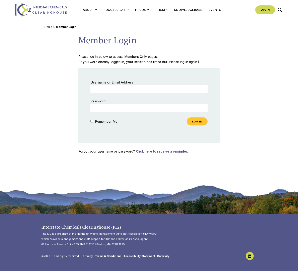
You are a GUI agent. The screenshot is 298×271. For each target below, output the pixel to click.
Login (265, 9)
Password (97, 101)
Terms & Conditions (108, 256)
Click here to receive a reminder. (162, 151)
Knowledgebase (188, 10)
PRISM (161, 10)
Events (215, 10)
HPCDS (142, 10)
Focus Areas (116, 10)
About (90, 10)
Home (48, 27)
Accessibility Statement (139, 256)
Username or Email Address (111, 82)
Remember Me (104, 121)
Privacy (88, 256)
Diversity (163, 256)
